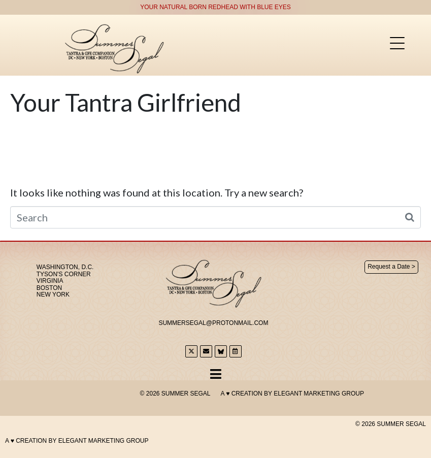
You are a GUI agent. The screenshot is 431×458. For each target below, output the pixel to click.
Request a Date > (391, 266)
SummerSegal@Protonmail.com (213, 322)
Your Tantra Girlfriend (125, 102)
